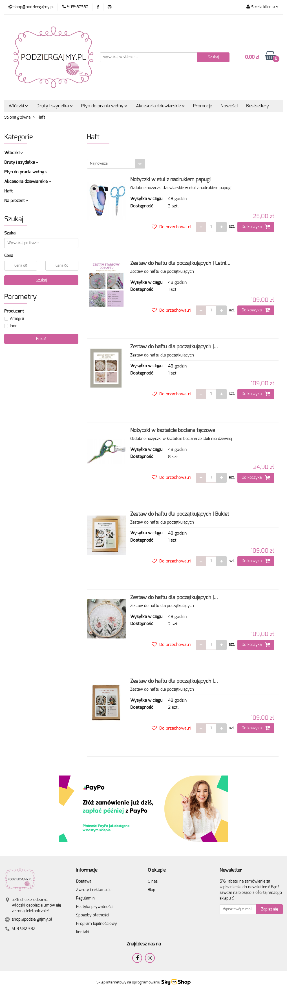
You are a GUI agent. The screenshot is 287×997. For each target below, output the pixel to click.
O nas (153, 881)
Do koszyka (256, 226)
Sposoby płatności (92, 915)
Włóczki (18, 106)
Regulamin (85, 898)
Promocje (202, 106)
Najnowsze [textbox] (99, 163)
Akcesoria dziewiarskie (160, 106)
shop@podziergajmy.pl (32, 919)
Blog (151, 890)
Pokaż (41, 339)
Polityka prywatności (94, 907)
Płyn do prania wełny (104, 106)
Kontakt (82, 932)
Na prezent (16, 201)
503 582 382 (23, 929)
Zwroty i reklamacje (93, 890)
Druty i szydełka (54, 106)
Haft (8, 191)
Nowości (229, 106)
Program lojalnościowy (96, 924)
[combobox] (116, 164)
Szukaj (41, 280)
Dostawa (83, 881)
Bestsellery (257, 106)
